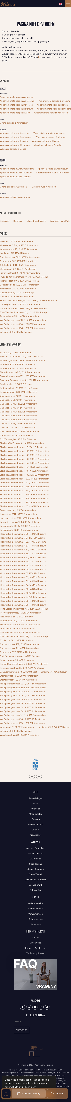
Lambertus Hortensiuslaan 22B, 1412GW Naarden (23, 308)
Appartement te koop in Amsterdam (17, 101)
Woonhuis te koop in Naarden (48, 145)
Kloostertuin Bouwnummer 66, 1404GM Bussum (23, 593)
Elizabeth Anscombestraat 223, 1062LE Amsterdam (24, 478)
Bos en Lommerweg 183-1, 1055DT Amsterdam (22, 376)
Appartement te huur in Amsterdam (17, 168)
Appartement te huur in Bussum (53, 168)
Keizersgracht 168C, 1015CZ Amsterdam (19, 530)
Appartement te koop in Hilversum (16, 108)
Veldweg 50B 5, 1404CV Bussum (16, 332)
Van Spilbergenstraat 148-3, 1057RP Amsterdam (23, 719)
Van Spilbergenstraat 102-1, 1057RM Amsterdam (23, 683)
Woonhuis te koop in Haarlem (46, 141)
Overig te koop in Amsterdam (14, 122)
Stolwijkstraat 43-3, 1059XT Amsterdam (19, 675)
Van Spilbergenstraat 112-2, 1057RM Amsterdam (23, 687)
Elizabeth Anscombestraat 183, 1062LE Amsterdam (24, 474)
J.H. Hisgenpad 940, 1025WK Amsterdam (20, 304)
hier (40, 57)
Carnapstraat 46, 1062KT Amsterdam (17, 407)
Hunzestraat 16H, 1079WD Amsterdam (18, 514)
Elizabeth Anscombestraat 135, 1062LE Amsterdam (24, 451)
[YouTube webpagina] (34, 1007)
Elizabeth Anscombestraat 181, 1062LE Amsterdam (24, 470)
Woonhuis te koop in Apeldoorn (51, 137)
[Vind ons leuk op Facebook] (22, 1007)
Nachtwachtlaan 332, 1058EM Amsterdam (20, 257)
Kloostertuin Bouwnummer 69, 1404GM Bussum (23, 605)
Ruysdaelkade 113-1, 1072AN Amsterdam (19, 316)
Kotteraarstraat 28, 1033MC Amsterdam (19, 249)
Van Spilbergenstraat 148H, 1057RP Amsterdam (22, 328)
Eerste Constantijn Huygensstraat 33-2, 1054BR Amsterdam (28, 300)
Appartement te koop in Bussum (54, 101)
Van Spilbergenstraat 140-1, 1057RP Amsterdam (22, 324)
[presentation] (32, 776)
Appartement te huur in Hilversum (16, 172)
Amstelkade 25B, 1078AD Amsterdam (18, 364)
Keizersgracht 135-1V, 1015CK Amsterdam (20, 526)
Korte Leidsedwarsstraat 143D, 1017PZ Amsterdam (24, 608)
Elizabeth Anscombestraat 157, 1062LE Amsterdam (24, 467)
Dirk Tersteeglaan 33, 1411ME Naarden (18, 439)
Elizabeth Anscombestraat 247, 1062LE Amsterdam (24, 490)
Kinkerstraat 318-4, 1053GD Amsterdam (19, 245)
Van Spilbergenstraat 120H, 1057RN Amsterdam (22, 691)
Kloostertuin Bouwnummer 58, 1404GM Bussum (23, 561)
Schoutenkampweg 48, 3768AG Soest (18, 672)
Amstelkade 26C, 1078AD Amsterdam (18, 368)
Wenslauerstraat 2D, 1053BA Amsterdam (19, 735)
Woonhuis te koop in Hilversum (15, 145)
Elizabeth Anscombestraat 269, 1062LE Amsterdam (24, 498)
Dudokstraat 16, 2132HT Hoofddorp (17, 292)
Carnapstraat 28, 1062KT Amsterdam (17, 396)
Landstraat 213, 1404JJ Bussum (15, 253)
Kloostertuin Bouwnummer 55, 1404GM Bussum (23, 553)
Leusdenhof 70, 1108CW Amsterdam (17, 628)
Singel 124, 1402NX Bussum (54, 672)
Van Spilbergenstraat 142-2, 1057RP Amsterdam (23, 715)
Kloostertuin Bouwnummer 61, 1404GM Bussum (22, 573)
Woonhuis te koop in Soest (13, 149)
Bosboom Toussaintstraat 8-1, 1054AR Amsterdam (24, 380)
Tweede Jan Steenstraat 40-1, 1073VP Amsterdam (24, 277)
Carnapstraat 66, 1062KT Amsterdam (17, 423)
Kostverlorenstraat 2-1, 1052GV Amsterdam (20, 612)
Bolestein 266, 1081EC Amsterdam (16, 241)
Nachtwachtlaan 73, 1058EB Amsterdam (19, 648)
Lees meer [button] (30, 1087)
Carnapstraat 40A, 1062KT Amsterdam (18, 403)
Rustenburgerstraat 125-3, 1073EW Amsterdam (22, 668)
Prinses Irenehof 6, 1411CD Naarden (17, 660)
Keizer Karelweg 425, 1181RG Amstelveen (19, 522)
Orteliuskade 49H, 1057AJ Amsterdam (18, 265)
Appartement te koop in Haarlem (52, 104)
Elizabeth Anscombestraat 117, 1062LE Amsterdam (24, 447)
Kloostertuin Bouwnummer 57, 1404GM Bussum (23, 557)
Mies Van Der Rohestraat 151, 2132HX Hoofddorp (23, 312)
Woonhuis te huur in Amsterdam (15, 197)
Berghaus (4, 221)
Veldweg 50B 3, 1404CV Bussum (16, 731)
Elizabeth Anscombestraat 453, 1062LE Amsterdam (24, 506)
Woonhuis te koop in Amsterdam (15, 137)
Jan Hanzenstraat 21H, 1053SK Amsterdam (20, 518)
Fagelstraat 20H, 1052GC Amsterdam (18, 510)
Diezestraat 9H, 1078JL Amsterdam (17, 435)
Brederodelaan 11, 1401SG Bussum (16, 384)
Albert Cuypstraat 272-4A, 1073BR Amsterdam (22, 360)
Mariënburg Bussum (36, 221)
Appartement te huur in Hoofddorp (52, 172)
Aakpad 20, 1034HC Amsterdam (15, 352)
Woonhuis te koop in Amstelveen (49, 133)
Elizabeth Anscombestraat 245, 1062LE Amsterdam (24, 486)
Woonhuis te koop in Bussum (14, 141)
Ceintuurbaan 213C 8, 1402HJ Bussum (18, 427)
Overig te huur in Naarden (44, 186)
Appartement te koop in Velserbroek (51, 112)
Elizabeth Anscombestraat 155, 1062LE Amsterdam (24, 463)
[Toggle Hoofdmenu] (68, 3)
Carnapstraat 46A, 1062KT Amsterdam (18, 411)
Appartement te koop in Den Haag (16, 104)
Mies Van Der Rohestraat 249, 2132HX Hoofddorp (24, 636)
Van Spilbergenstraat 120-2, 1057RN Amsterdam (23, 320)
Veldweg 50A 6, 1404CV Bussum (54, 727)
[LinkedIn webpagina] (28, 1007)
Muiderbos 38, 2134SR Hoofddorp (16, 640)
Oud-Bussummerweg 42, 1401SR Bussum (20, 656)
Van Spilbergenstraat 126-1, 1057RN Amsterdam (22, 695)
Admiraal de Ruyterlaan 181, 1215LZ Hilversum (21, 356)
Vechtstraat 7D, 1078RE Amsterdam (17, 727)
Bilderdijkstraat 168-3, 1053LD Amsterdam (20, 372)
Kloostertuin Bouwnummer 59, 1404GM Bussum (23, 565)
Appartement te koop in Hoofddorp (54, 108)
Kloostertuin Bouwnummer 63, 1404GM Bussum (23, 581)
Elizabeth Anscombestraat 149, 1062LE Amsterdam (24, 459)
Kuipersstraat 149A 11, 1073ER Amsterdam (20, 624)
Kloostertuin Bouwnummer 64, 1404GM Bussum (23, 585)
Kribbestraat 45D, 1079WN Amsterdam (18, 620)
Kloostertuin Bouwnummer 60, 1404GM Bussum (23, 569)
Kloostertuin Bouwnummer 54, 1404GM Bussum (23, 549)
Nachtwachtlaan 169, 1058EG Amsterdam (19, 644)
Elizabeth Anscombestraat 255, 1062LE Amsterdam (24, 494)
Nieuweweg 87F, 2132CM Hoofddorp (18, 652)
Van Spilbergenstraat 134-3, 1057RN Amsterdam (23, 707)
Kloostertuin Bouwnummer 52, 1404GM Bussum (23, 541)
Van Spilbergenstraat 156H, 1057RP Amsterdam (22, 723)
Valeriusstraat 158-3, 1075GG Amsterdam (19, 280)
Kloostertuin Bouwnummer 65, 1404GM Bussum (23, 589)
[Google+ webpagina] (41, 1007)
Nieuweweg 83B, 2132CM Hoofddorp (18, 261)
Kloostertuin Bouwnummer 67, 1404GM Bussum (23, 597)
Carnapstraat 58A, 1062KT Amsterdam (18, 415)
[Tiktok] (47, 1007)
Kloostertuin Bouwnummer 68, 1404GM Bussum (23, 601)
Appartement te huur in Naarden (15, 176)
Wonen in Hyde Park (60, 221)
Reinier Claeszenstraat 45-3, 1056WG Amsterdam (24, 664)
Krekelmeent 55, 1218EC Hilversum (16, 616)
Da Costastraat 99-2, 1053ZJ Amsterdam (19, 431)
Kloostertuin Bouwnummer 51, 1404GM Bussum (22, 537)
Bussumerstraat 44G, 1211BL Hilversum (18, 392)
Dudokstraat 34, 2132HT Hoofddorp (17, 296)
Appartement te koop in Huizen (15, 112)
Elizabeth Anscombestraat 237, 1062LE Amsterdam (24, 482)
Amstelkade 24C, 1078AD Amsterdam (18, 288)
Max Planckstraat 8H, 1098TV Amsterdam (20, 632)
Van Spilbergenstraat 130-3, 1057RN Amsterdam (23, 703)
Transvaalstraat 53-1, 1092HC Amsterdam (20, 273)
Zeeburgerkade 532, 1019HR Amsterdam (19, 284)
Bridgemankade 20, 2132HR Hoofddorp (19, 388)
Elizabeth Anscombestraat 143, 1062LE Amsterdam (24, 455)
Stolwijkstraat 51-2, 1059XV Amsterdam (18, 679)
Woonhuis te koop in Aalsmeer (14, 133)
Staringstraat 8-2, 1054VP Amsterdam (18, 269)
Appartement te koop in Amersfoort (17, 97)
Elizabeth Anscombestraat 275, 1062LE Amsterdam (24, 502)
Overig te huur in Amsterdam (13, 186)
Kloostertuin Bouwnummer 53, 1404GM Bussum (23, 545)
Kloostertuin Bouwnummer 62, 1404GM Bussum (23, 577)
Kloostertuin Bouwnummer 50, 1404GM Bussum (23, 534)
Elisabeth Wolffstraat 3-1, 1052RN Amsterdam (22, 443)
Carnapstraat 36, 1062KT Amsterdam (17, 400)
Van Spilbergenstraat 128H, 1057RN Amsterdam (22, 699)
